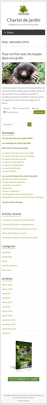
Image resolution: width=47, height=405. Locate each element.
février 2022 (7, 284)
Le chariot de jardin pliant (12, 165)
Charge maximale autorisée (13, 182)
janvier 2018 (7, 289)
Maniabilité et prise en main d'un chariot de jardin (23, 197)
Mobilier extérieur (10, 265)
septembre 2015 (9, 329)
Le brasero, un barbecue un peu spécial (18, 220)
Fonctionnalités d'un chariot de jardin (17, 194)
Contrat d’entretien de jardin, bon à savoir (19, 228)
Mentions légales (23, 401)
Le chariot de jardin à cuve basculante (18, 153)
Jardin (36, 108)
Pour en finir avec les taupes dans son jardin (22, 56)
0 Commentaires (12, 112)
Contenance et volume (11, 185)
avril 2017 (6, 298)
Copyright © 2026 (9, 395)
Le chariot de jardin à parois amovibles (18, 156)
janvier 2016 (7, 315)
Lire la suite (39, 112)
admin (8, 108)
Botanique (6, 252)
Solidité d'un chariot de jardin (14, 179)
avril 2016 (6, 306)
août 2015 (6, 333)
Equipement (7, 256)
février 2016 (7, 311)
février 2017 (7, 302)
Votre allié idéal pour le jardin (14, 233)
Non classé (6, 270)
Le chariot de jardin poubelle (14, 159)
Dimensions (7, 188)
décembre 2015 (9, 320)
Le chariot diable (9, 171)
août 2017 (6, 293)
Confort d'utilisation (10, 191)
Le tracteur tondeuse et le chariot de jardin (20, 237)
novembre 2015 (9, 324)
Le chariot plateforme (11, 168)
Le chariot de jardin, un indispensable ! (18, 224)
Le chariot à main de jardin (13, 162)
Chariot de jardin (23, 20)
